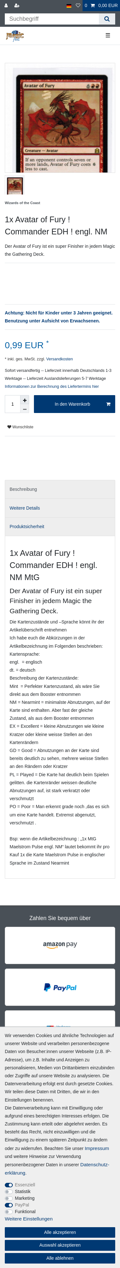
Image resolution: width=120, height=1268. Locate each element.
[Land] (69, 5)
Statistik (23, 1191)
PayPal (22, 1204)
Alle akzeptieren (60, 1232)
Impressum (97, 1148)
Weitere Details (25, 508)
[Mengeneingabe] (12, 404)
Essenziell (25, 1184)
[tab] (60, 489)
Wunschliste (20, 427)
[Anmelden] (6, 5)
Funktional (25, 1211)
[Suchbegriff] (52, 19)
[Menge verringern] (24, 408)
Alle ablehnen (60, 1258)
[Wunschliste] (78, 5)
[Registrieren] (17, 5)
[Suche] (107, 19)
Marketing (25, 1198)
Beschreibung (23, 489)
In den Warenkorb (82, 404)
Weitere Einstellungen (28, 1218)
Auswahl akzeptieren (60, 1245)
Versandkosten (59, 359)
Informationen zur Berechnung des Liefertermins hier (52, 386)
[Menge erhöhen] (24, 399)
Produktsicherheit (27, 526)
